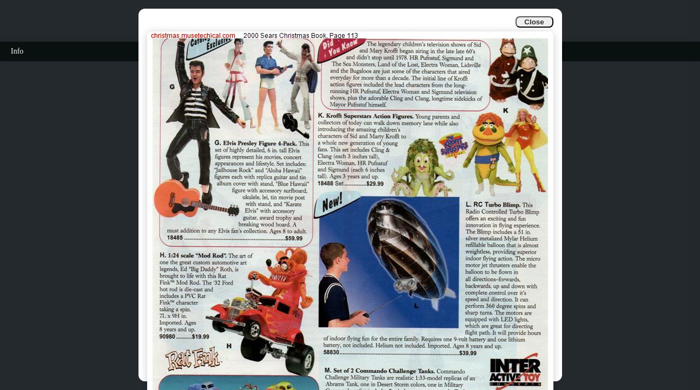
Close (534, 22)
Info (17, 51)
